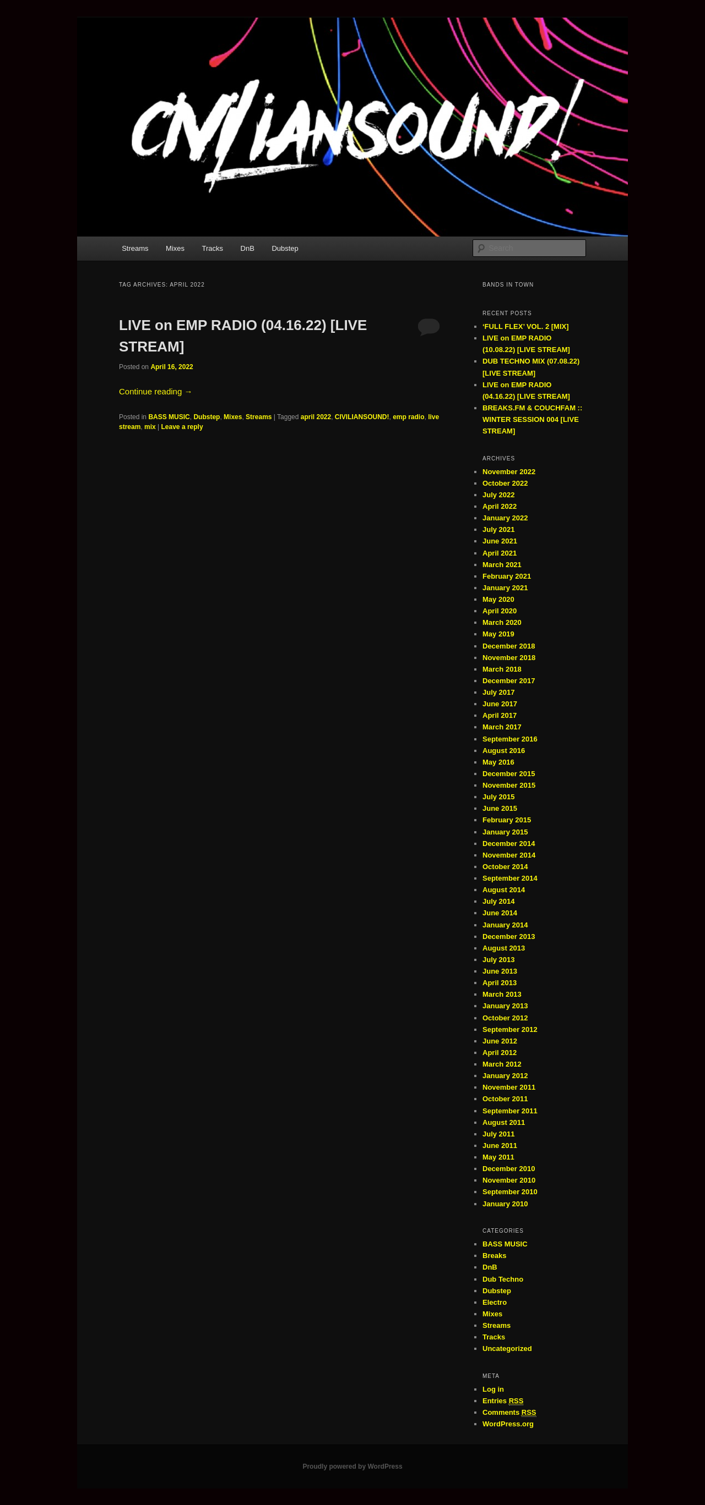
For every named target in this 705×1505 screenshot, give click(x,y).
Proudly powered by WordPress (352, 1466)
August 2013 (503, 948)
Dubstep (285, 248)
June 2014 (499, 913)
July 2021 (498, 529)
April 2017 (499, 715)
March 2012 (502, 1064)
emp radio (408, 417)
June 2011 (499, 1145)
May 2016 (498, 762)
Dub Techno (502, 1279)
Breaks (494, 1255)
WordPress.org (508, 1424)
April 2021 (499, 553)
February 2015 (506, 820)
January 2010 (505, 1204)
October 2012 (505, 1018)
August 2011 (503, 1122)
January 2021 (505, 588)
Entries (502, 1401)
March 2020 (502, 622)
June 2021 (499, 541)
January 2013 (505, 1006)
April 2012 (499, 1052)
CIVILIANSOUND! (362, 417)
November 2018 (508, 657)
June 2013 (499, 971)
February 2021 (506, 576)
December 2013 (508, 936)
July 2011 (498, 1134)
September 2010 (510, 1192)
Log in (493, 1389)
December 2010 (508, 1169)
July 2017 (498, 692)
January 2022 (505, 518)
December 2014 (508, 843)
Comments (509, 1412)
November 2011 (508, 1087)
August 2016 (503, 750)
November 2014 (508, 855)
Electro (494, 1302)
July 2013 (498, 959)
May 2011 (498, 1157)
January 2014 (505, 925)
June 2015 (499, 808)
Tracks (213, 248)
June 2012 (499, 1041)
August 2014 (503, 890)
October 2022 (505, 483)
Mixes (175, 248)
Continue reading (155, 391)
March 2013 (502, 994)
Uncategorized (507, 1348)
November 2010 (508, 1180)
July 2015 (498, 797)
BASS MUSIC (168, 417)
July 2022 (498, 495)
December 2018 (508, 646)
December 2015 (508, 774)
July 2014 (498, 901)
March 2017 (502, 727)
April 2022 (499, 506)
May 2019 (498, 634)
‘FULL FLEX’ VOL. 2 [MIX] (525, 326)
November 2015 (508, 785)
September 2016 (510, 739)
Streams (135, 248)
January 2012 (505, 1076)
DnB (247, 248)
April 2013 (499, 983)
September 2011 (510, 1111)
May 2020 (498, 599)
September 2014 (510, 878)
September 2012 (510, 1029)
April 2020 (499, 611)
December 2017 (508, 681)
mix (150, 427)
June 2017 (499, 704)
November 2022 (508, 472)
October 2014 (505, 867)
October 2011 (505, 1099)
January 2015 (505, 832)
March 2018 (502, 669)
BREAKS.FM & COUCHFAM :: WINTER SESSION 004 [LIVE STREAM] (532, 419)
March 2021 (502, 565)
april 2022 (316, 417)
